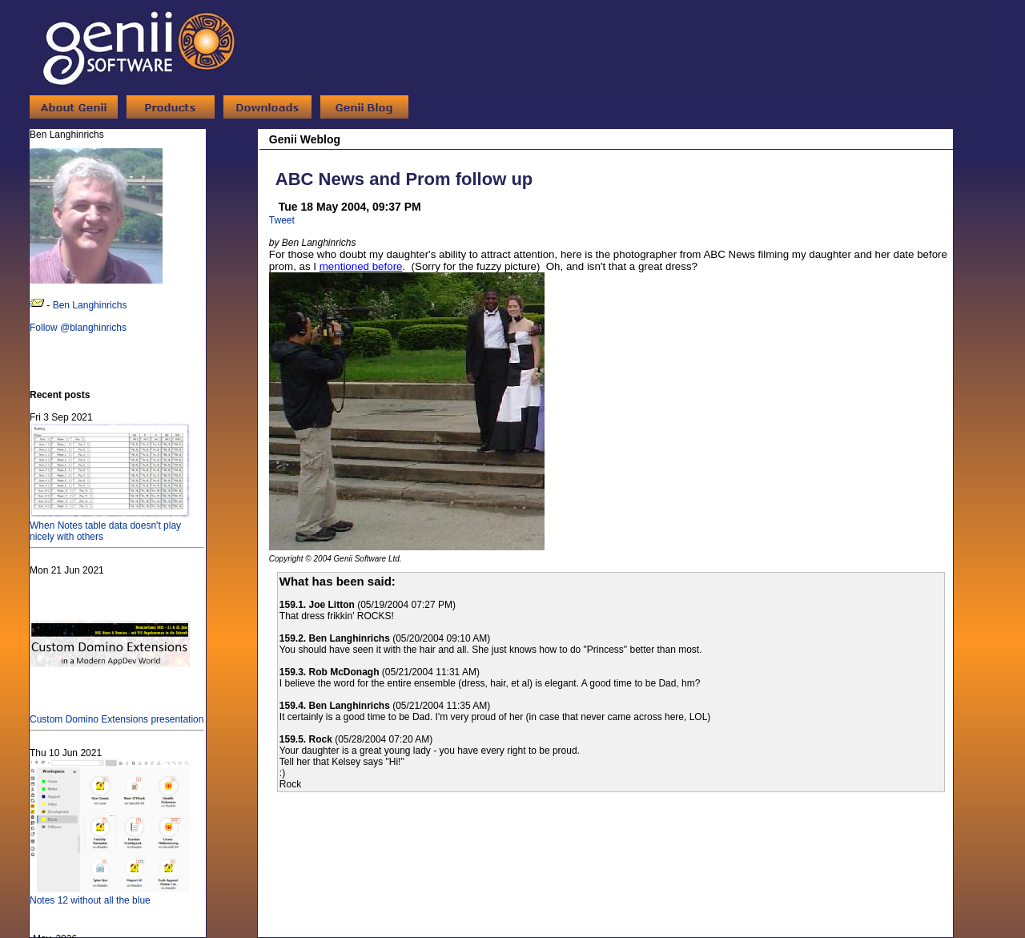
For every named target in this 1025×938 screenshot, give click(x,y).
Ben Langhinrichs (90, 305)
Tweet (282, 220)
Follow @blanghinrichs (78, 327)
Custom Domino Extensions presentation (116, 713)
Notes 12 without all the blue (110, 895)
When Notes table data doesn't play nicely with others (110, 525)
